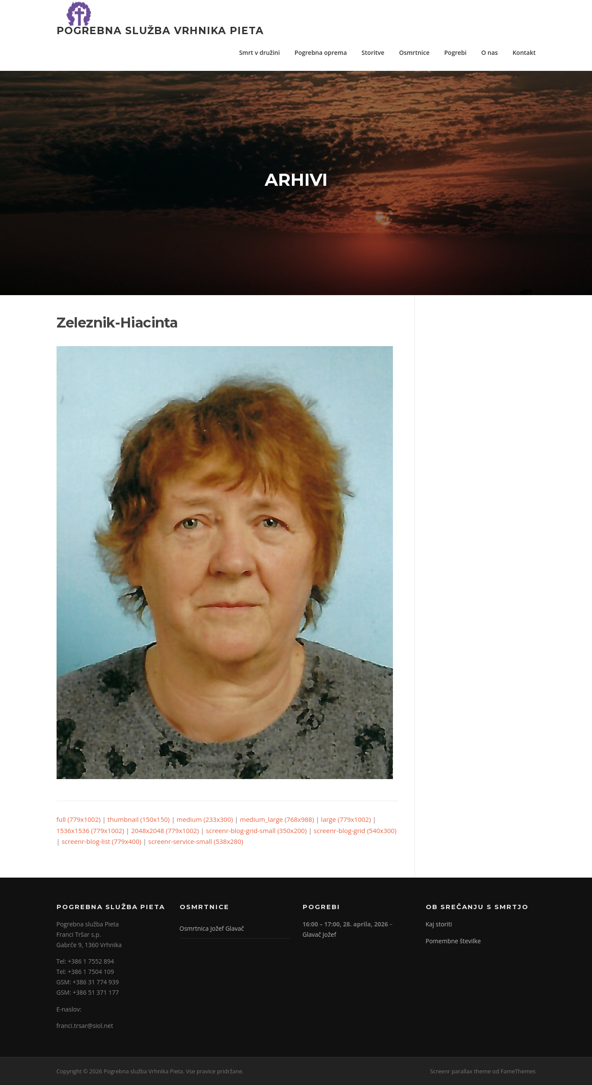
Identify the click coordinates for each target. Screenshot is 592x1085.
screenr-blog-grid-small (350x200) (256, 830)
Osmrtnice (414, 52)
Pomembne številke (453, 941)
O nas (489, 52)
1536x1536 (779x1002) (90, 830)
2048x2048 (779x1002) (165, 830)
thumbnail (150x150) (139, 819)
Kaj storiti (439, 924)
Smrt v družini (259, 52)
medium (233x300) (205, 819)
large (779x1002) (345, 819)
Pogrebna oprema (320, 52)
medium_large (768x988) (277, 819)
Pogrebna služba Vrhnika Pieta (160, 30)
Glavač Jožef (319, 934)
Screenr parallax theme (460, 1071)
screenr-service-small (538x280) (195, 841)
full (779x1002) (79, 819)
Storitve (372, 52)
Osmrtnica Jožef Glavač (212, 928)
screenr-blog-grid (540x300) (354, 830)
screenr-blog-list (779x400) (102, 841)
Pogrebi (455, 52)
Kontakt (524, 52)
